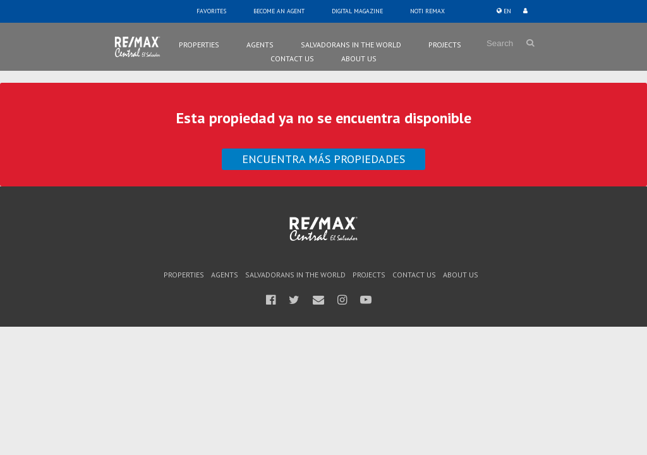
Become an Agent (279, 11)
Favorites (211, 11)
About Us (359, 58)
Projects (444, 44)
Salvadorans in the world (351, 44)
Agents (260, 44)
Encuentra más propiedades (323, 159)
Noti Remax (427, 11)
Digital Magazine (357, 11)
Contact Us (292, 58)
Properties (199, 44)
